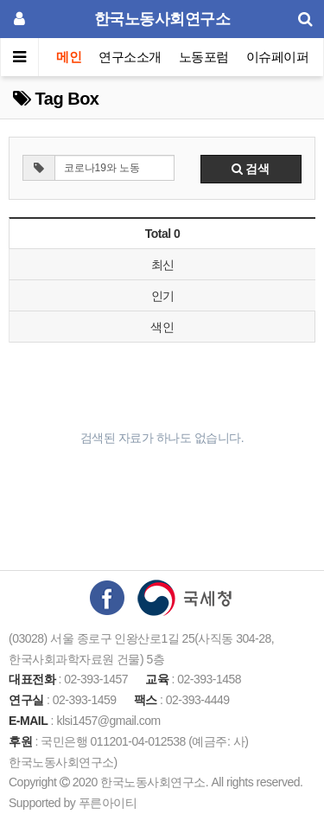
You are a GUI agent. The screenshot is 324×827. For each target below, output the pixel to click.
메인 (68, 56)
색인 (162, 327)
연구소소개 (130, 56)
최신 (163, 265)
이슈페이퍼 (277, 56)
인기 (163, 296)
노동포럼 (204, 56)
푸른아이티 (108, 803)
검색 (251, 169)
